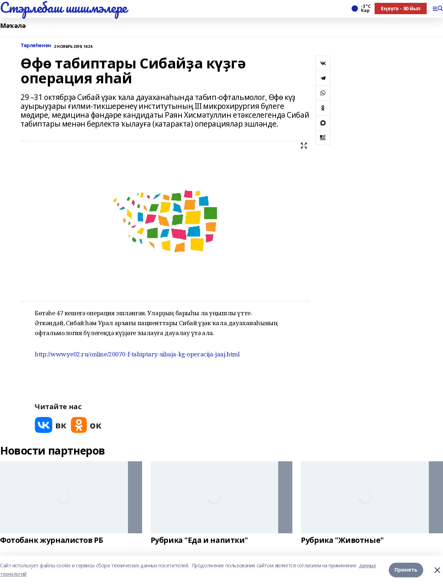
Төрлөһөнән (36, 46)
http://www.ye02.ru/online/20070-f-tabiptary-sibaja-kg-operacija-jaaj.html (137, 354)
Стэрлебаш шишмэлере (63, 7)
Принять (405, 569)
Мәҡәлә (13, 25)
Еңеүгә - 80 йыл (400, 8)
